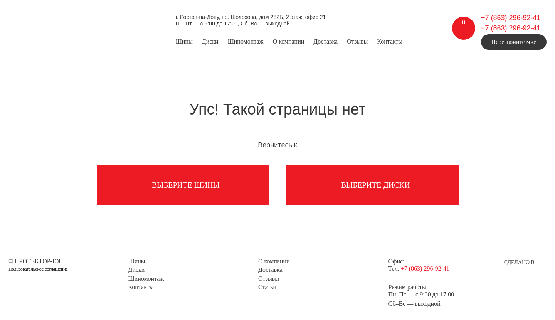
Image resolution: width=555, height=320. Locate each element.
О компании (288, 41)
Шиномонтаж (246, 41)
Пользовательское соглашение (38, 269)
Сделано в (519, 262)
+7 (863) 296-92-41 (511, 18)
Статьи (267, 287)
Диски (210, 41)
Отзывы (357, 41)
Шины (184, 41)
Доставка (325, 41)
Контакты (389, 41)
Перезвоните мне (513, 42)
